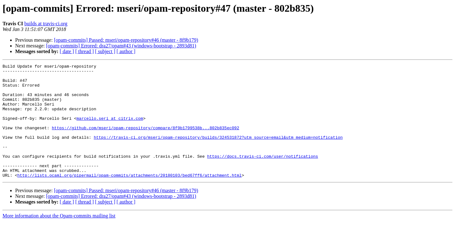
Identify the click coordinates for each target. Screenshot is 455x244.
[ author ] (126, 51)
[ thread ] (84, 51)
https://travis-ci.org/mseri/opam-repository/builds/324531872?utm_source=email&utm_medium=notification (218, 152)
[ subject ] (105, 51)
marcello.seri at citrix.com (109, 129)
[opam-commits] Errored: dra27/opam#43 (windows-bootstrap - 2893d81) (121, 45)
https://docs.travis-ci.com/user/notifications (262, 175)
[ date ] (67, 51)
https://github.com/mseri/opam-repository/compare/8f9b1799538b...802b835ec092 (145, 141)
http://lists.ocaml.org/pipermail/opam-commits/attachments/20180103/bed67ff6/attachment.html (129, 198)
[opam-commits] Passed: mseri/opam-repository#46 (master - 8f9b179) (126, 40)
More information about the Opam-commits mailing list (59, 238)
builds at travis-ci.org (45, 23)
